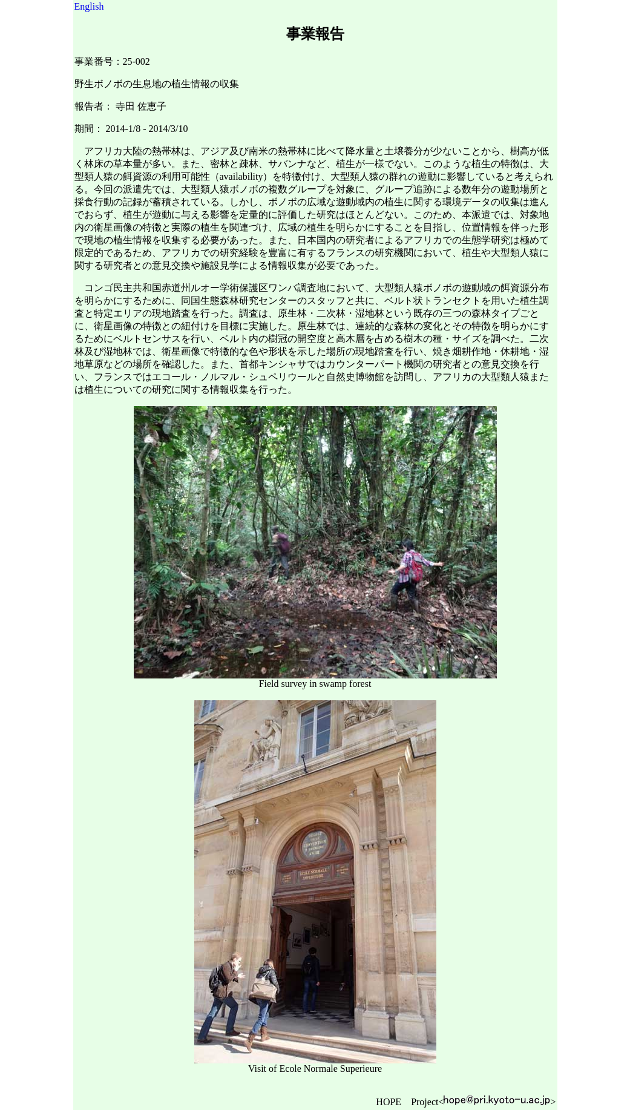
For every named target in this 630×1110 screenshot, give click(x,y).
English (89, 6)
